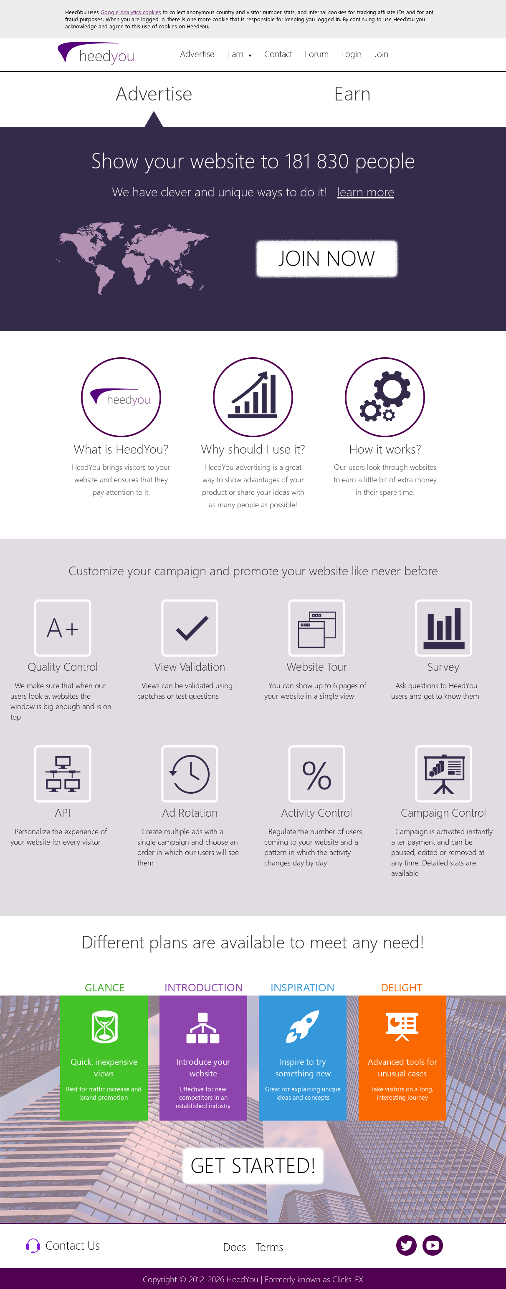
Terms (269, 1246)
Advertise (197, 53)
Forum (317, 53)
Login (351, 53)
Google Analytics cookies (131, 11)
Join (381, 53)
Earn (239, 53)
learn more (365, 191)
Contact (278, 53)
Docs (234, 1246)
